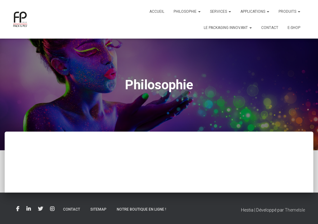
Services (220, 11)
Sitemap (98, 209)
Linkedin (28, 209)
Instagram (52, 209)
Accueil (156, 11)
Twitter (40, 209)
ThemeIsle (295, 210)
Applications (254, 11)
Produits (289, 11)
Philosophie (187, 11)
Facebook (17, 209)
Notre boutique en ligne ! (141, 209)
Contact (269, 28)
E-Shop (294, 28)
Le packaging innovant (228, 28)
